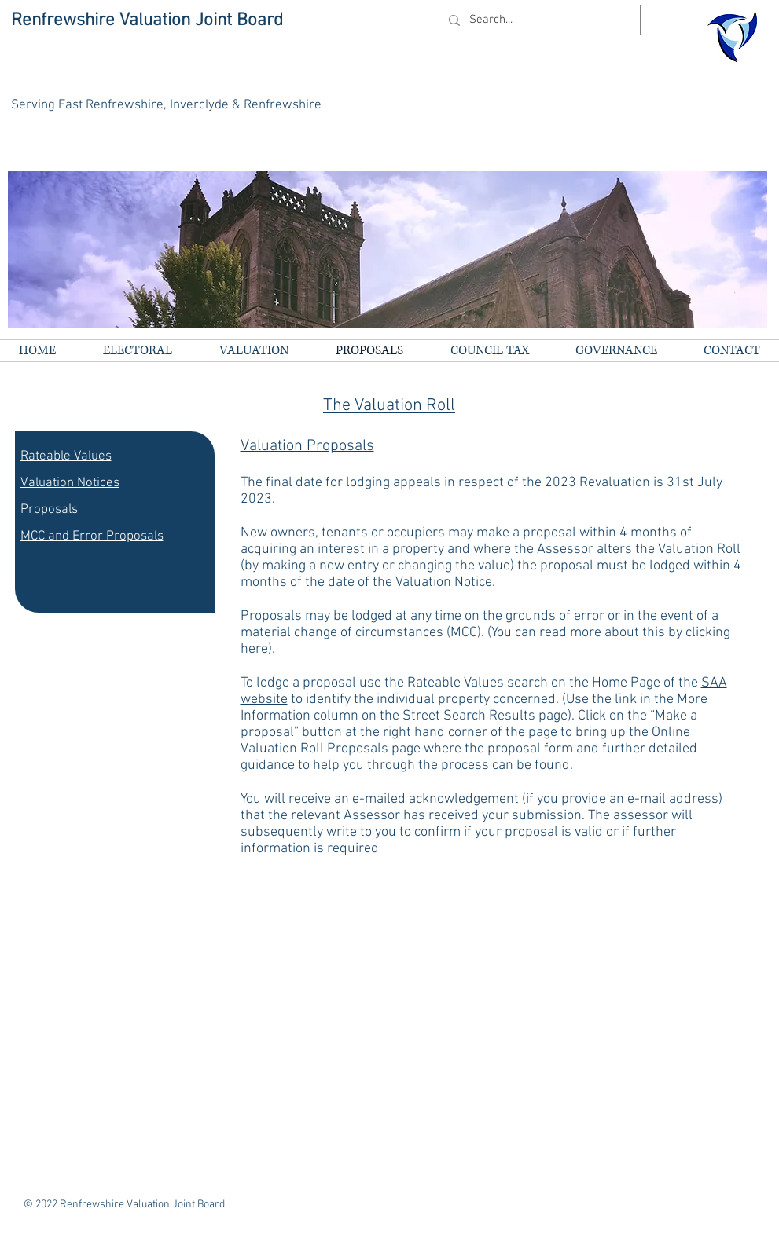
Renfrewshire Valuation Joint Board (147, 20)
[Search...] (538, 20)
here (254, 649)
